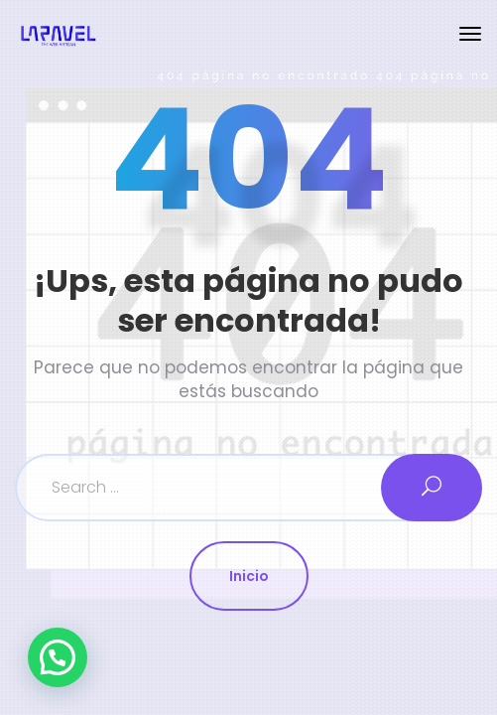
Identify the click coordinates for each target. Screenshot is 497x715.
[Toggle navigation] (470, 34)
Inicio (249, 576)
